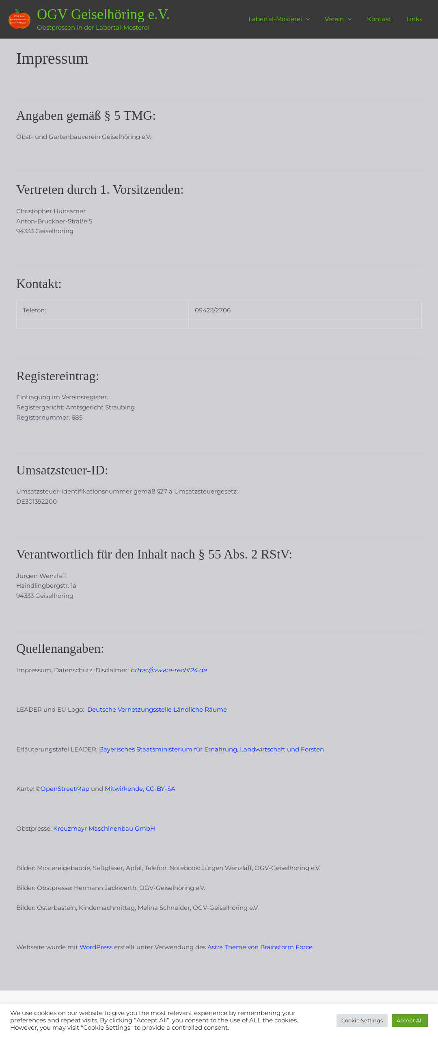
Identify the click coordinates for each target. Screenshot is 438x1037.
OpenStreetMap (65, 788)
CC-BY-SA (160, 788)
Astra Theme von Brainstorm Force (260, 947)
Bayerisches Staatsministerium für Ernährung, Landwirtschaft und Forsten (211, 749)
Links (416, 19)
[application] (316, 19)
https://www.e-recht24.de (168, 670)
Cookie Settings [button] (362, 1020)
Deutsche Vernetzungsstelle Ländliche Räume (157, 709)
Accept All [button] (410, 1020)
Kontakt (383, 19)
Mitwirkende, (124, 788)
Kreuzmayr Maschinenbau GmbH (104, 828)
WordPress (97, 947)
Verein (345, 19)
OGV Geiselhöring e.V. (103, 14)
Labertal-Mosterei (289, 19)
